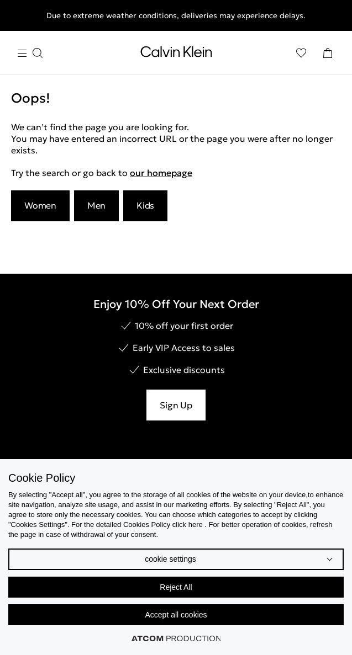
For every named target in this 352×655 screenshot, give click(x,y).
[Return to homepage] (176, 54)
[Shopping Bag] (327, 53)
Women (40, 205)
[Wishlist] (301, 53)
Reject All (176, 587)
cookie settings (170, 559)
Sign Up (176, 405)
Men (96, 205)
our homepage (161, 172)
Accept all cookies (176, 614)
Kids (145, 205)
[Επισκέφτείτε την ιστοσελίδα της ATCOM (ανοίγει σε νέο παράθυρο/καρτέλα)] (176, 638)
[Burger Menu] (30, 53)
